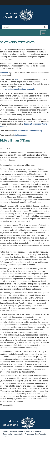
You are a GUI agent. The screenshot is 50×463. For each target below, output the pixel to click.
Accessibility (18, 434)
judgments (22, 135)
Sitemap (5, 437)
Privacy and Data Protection (36, 434)
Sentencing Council (39, 124)
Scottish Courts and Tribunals (30, 431)
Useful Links (7, 434)
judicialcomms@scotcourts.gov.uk (19, 89)
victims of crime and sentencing (28, 131)
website (3, 126)
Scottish (27, 124)
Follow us (4, 73)
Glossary (13, 431)
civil (16, 135)
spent (17, 79)
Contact (5, 431)
